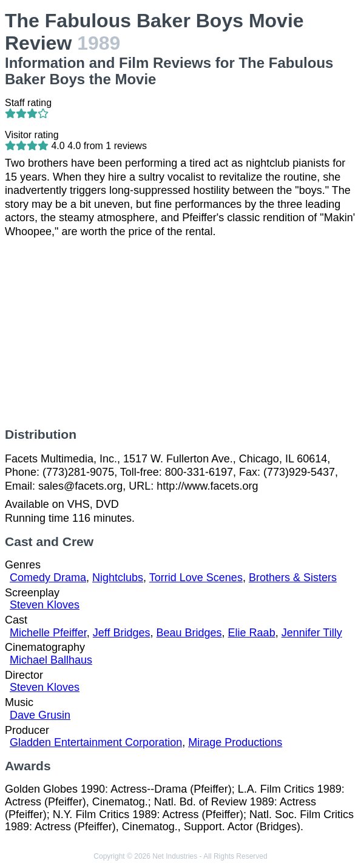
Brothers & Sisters (293, 577)
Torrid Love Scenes (196, 577)
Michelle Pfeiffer (48, 633)
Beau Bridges (189, 633)
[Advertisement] (180, 333)
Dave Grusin (40, 715)
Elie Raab (251, 633)
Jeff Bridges (121, 633)
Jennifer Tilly (312, 633)
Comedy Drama (48, 577)
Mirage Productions (235, 742)
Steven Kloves (44, 605)
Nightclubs (117, 577)
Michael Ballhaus (51, 660)
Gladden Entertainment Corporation (96, 742)
